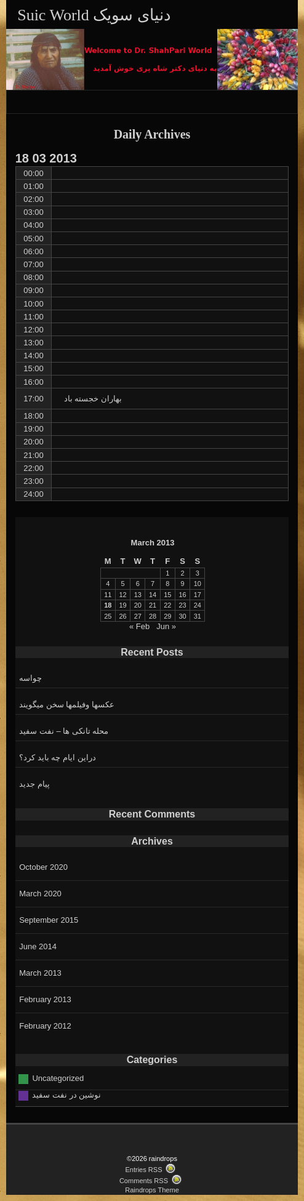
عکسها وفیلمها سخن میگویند (66, 704)
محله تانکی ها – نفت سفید (63, 731)
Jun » (166, 626)
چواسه (30, 678)
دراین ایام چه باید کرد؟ (57, 757)
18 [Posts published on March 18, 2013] (107, 605)
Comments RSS (143, 1180)
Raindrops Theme (152, 1190)
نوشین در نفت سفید (66, 1094)
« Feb (139, 626)
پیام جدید (34, 784)
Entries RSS (143, 1169)
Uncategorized (58, 1078)
